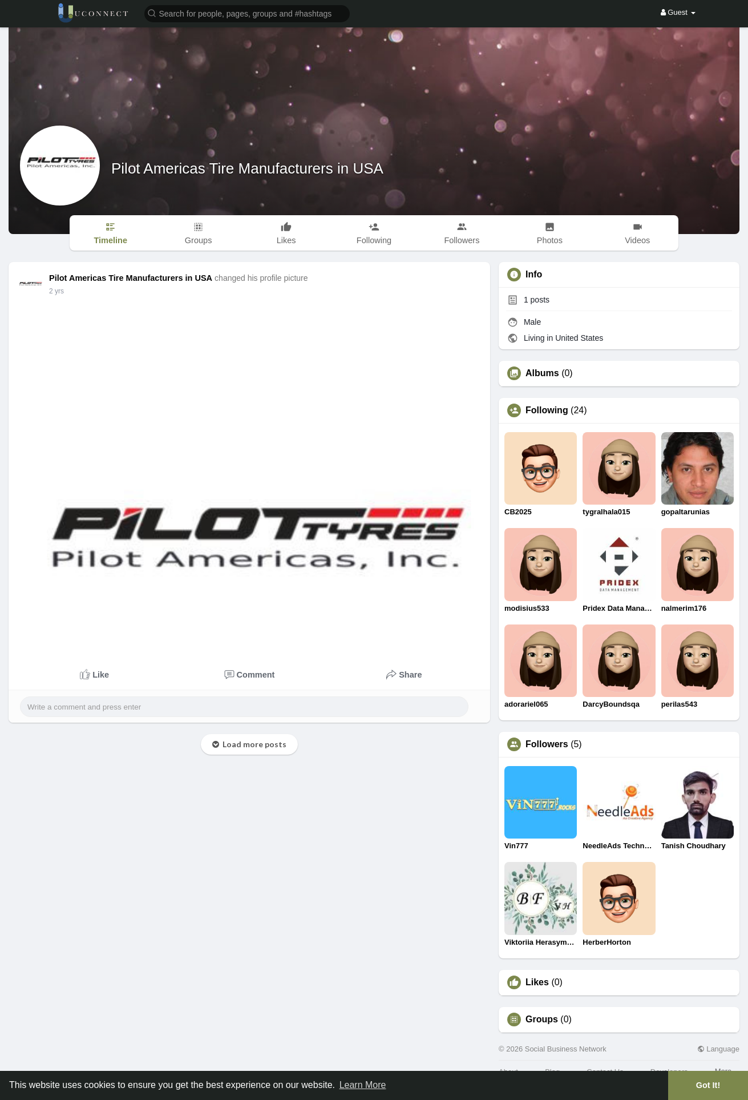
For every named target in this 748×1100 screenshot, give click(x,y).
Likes (537, 982)
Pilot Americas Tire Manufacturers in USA (247, 168)
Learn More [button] (362, 1085)
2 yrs (56, 291)
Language (718, 1049)
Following (546, 410)
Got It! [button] (708, 1085)
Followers (546, 744)
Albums (542, 373)
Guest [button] (678, 12)
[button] (247, 12)
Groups (541, 1019)
